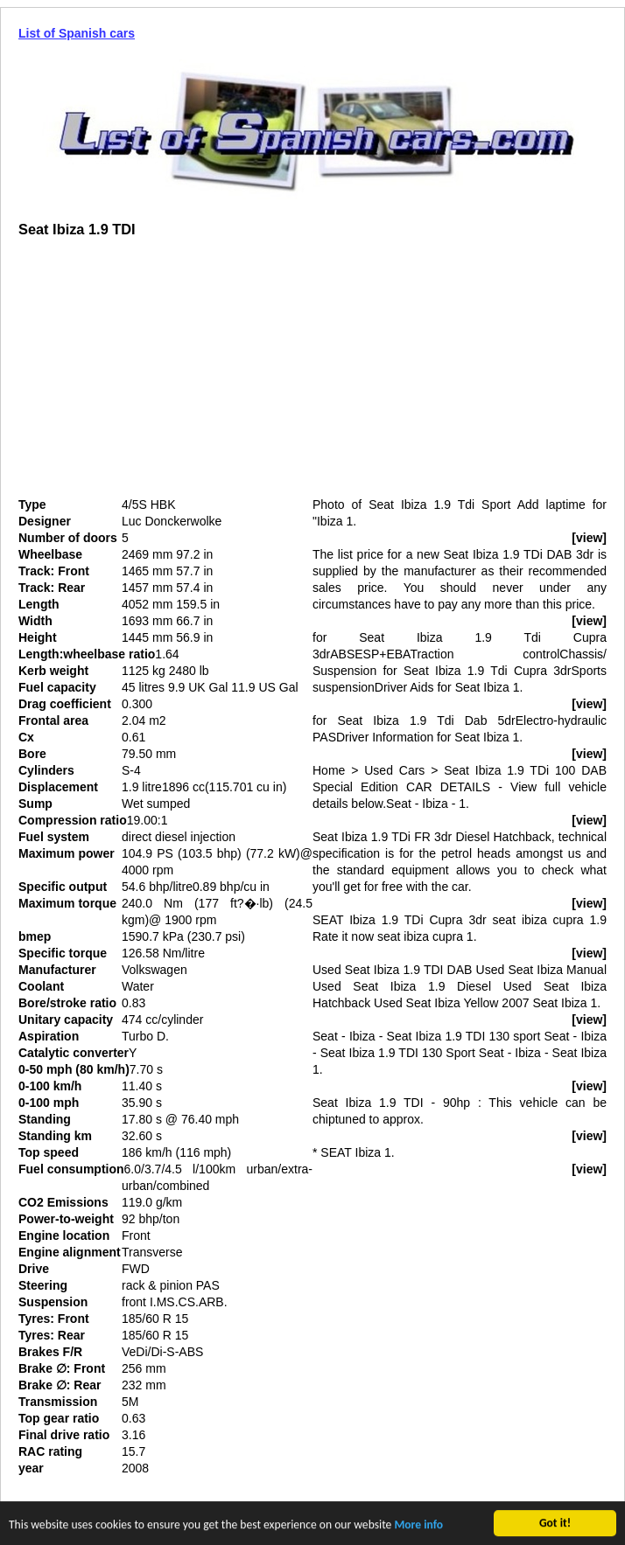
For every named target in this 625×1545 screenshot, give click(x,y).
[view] (589, 538)
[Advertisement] (165, 374)
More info (418, 1526)
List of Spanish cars (76, 33)
